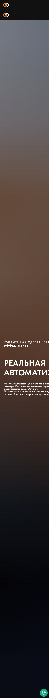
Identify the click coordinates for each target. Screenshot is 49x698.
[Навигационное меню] (44, 5)
